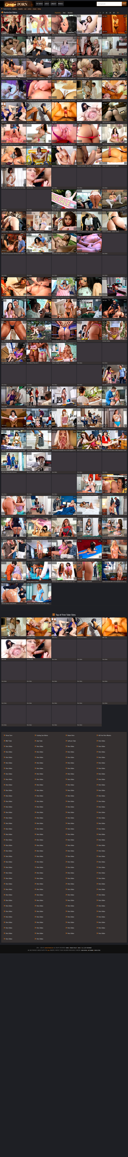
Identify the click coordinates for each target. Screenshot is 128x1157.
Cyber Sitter (97, 950)
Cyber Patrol (84, 950)
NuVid (28, 16)
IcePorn (78, 16)
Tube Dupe (4, 16)
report (24, 16)
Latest (47, 4)
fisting (39, 9)
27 (110, 13)
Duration (70, 13)
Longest (53, 4)
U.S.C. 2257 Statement (87, 948)
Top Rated (39, 4)
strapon (34, 9)
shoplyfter (20, 9)
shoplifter (14, 9)
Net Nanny (90, 950)
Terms (67, 948)
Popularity (58, 13)
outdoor (29, 9)
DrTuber (53, 16)
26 (106, 13)
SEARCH (124, 3)
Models (60, 4)
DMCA (79, 948)
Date (64, 13)
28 (113, 13)
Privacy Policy (73, 948)
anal (25, 9)
